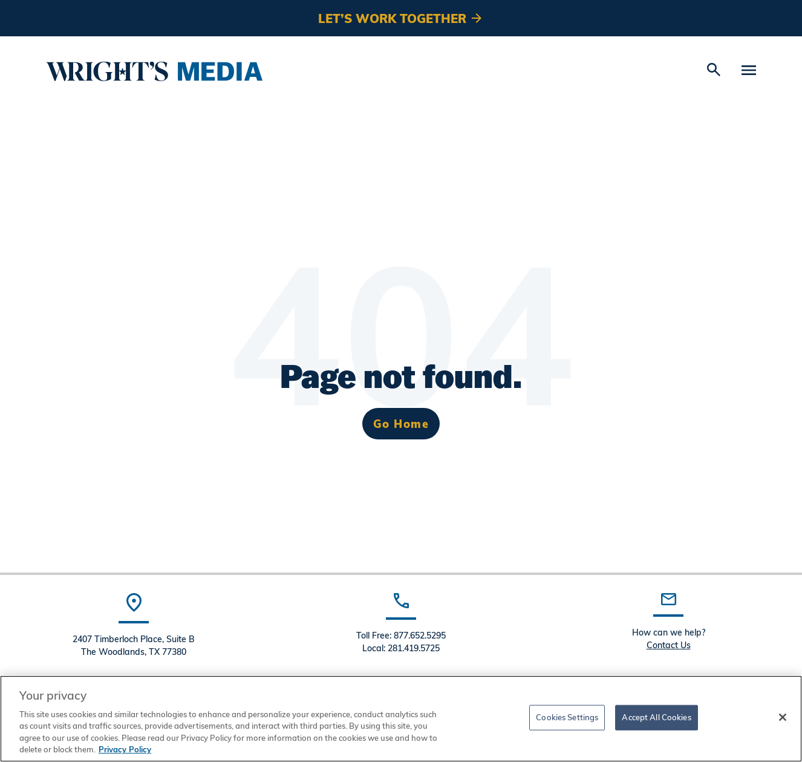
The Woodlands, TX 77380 (133, 651)
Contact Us (669, 645)
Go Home (401, 423)
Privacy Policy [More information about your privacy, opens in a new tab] (125, 749)
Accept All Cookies (656, 717)
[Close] (782, 717)
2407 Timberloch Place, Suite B (134, 639)
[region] (401, 718)
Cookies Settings (567, 717)
